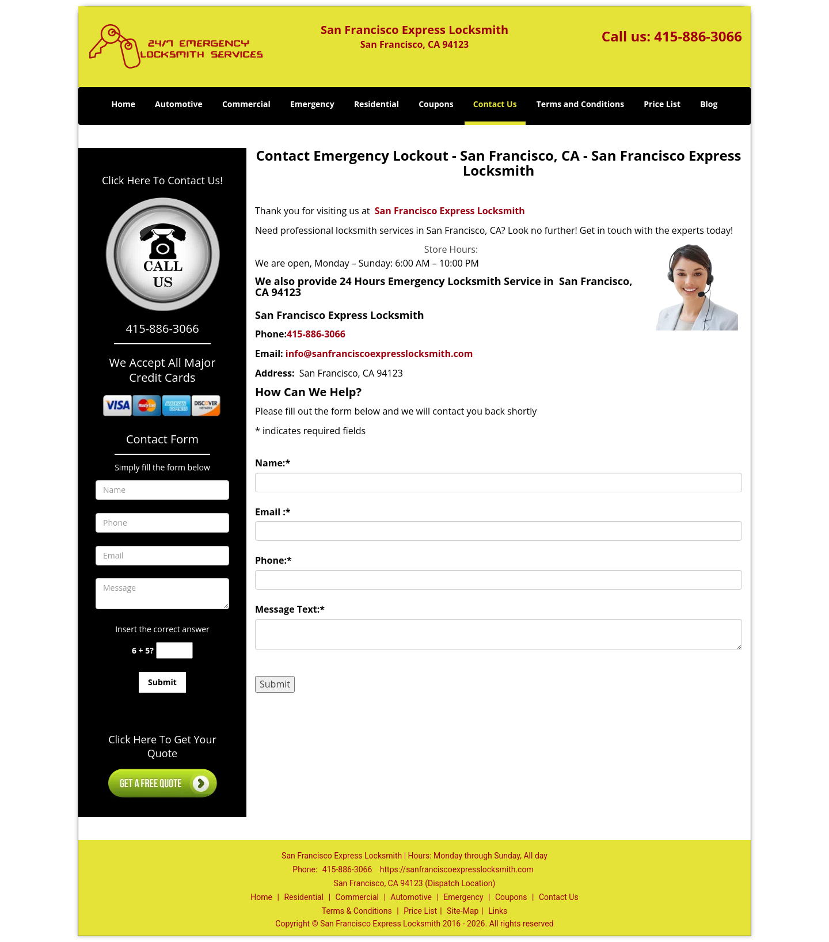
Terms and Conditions (580, 103)
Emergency (312, 103)
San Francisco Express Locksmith (450, 210)
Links (497, 911)
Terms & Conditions (357, 911)
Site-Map (462, 911)
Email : (273, 512)
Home (123, 103)
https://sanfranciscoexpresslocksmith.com (457, 869)
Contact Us (495, 103)
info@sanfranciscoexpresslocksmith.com (379, 353)
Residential (376, 103)
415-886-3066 (698, 35)
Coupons (436, 103)
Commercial (246, 103)
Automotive (179, 103)
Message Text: (290, 609)
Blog (708, 103)
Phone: (273, 560)
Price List (662, 103)
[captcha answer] (174, 650)
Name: (272, 463)
